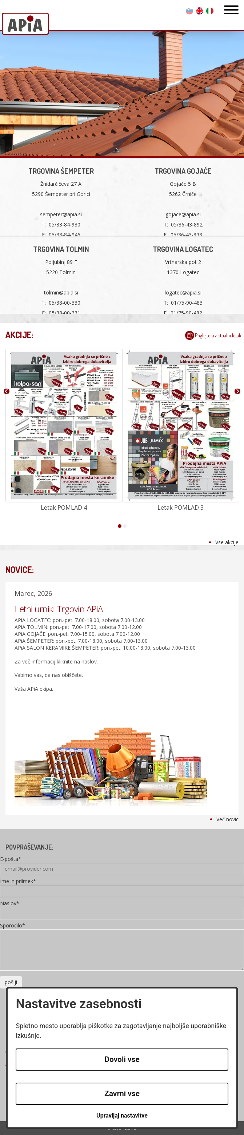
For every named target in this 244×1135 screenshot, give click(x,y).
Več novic (227, 819)
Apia (25, 24)
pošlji (11, 982)
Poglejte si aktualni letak (218, 335)
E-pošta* (10, 859)
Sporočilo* (12, 926)
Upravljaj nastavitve (122, 1115)
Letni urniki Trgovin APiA (59, 609)
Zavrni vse (122, 1093)
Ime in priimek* (18, 882)
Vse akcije (227, 542)
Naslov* (9, 904)
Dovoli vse (121, 1059)
